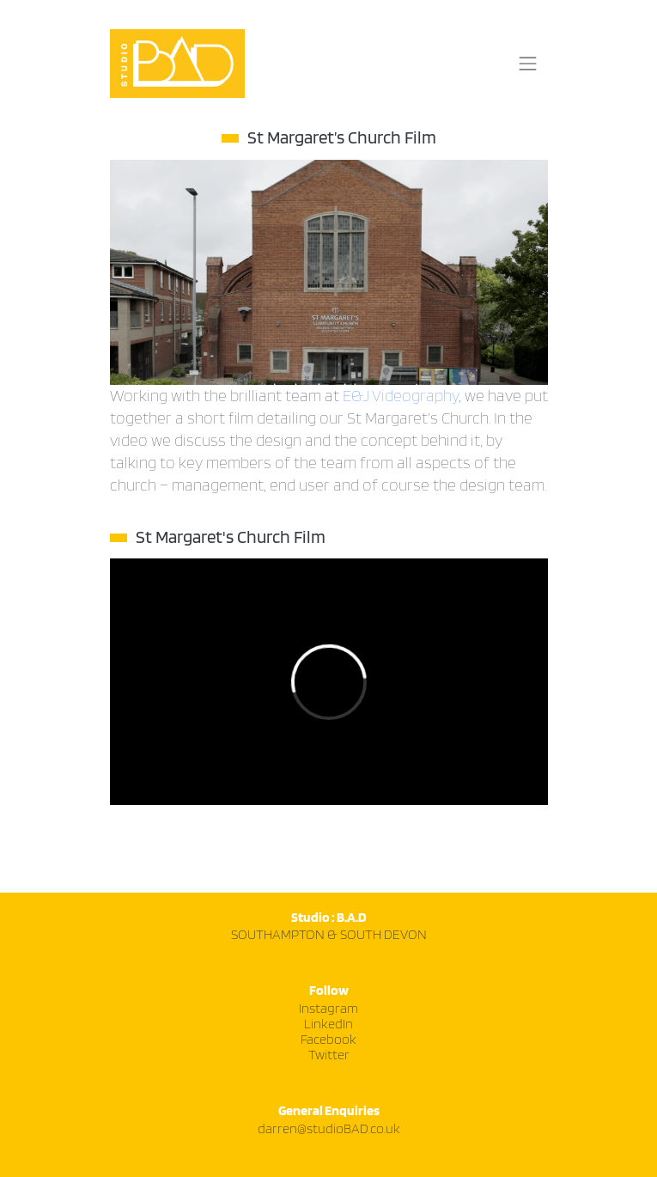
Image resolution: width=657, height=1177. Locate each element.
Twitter (329, 1055)
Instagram (328, 1009)
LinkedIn (328, 1024)
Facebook (328, 1040)
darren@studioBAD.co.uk (329, 1129)
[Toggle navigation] (528, 63)
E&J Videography (401, 396)
